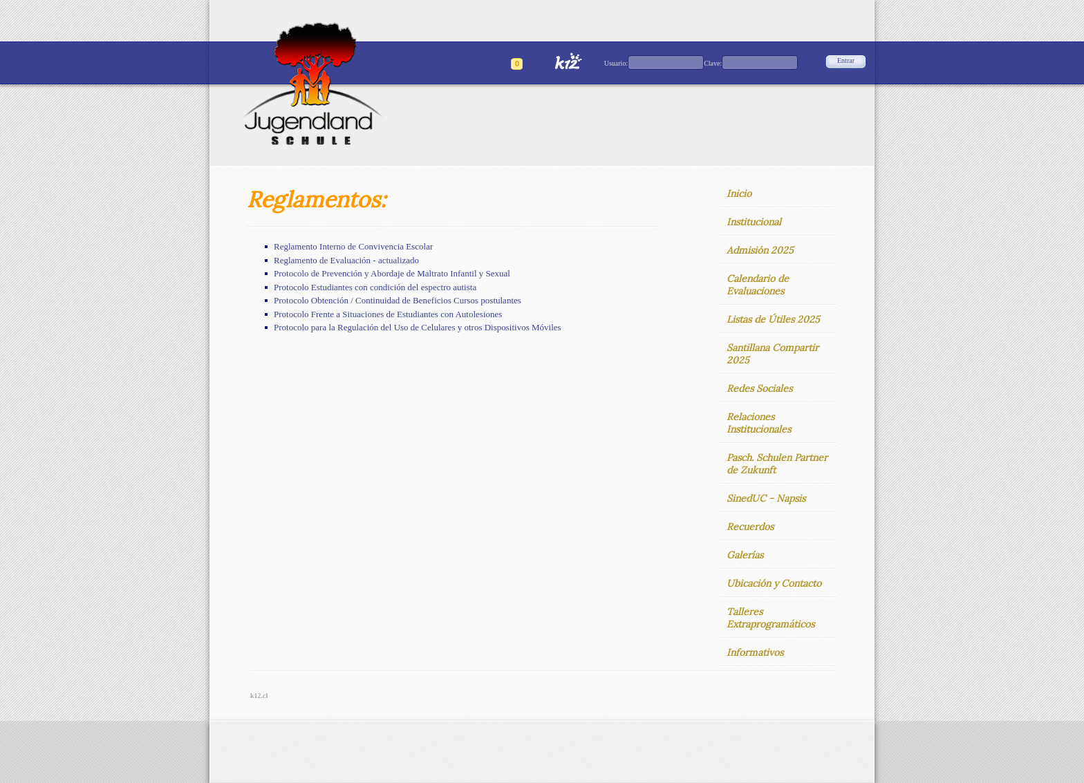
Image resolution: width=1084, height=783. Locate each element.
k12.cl (259, 695)
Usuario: (616, 63)
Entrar (845, 60)
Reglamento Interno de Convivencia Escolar (353, 246)
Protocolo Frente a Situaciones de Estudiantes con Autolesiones (388, 314)
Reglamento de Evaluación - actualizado (346, 260)
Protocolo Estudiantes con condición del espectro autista (375, 287)
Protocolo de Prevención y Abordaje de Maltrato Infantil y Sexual (392, 273)
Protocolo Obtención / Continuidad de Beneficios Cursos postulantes (397, 300)
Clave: (713, 63)
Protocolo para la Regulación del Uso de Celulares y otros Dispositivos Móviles (417, 327)
